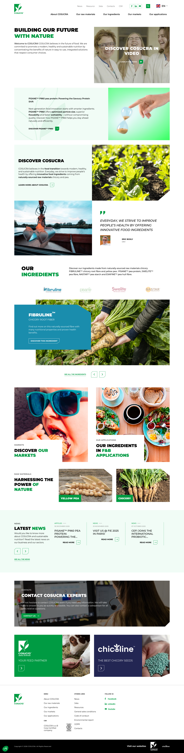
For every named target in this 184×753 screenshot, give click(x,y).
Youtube (111, 709)
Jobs (101, 6)
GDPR (77, 724)
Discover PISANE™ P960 (44, 129)
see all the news (22, 559)
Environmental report (84, 720)
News (79, 6)
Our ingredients (111, 14)
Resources (79, 707)
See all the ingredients (75, 374)
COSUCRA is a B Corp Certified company (51, 728)
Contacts (111, 6)
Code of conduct (81, 716)
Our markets (134, 14)
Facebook (112, 699)
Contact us (31, 616)
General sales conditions (85, 711)
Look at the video (132, 62)
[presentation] (94, 374)
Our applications (158, 14)
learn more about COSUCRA (36, 185)
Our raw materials (85, 14)
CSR (121, 6)
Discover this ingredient (44, 341)
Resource (90, 6)
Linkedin (111, 704)
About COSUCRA (59, 14)
